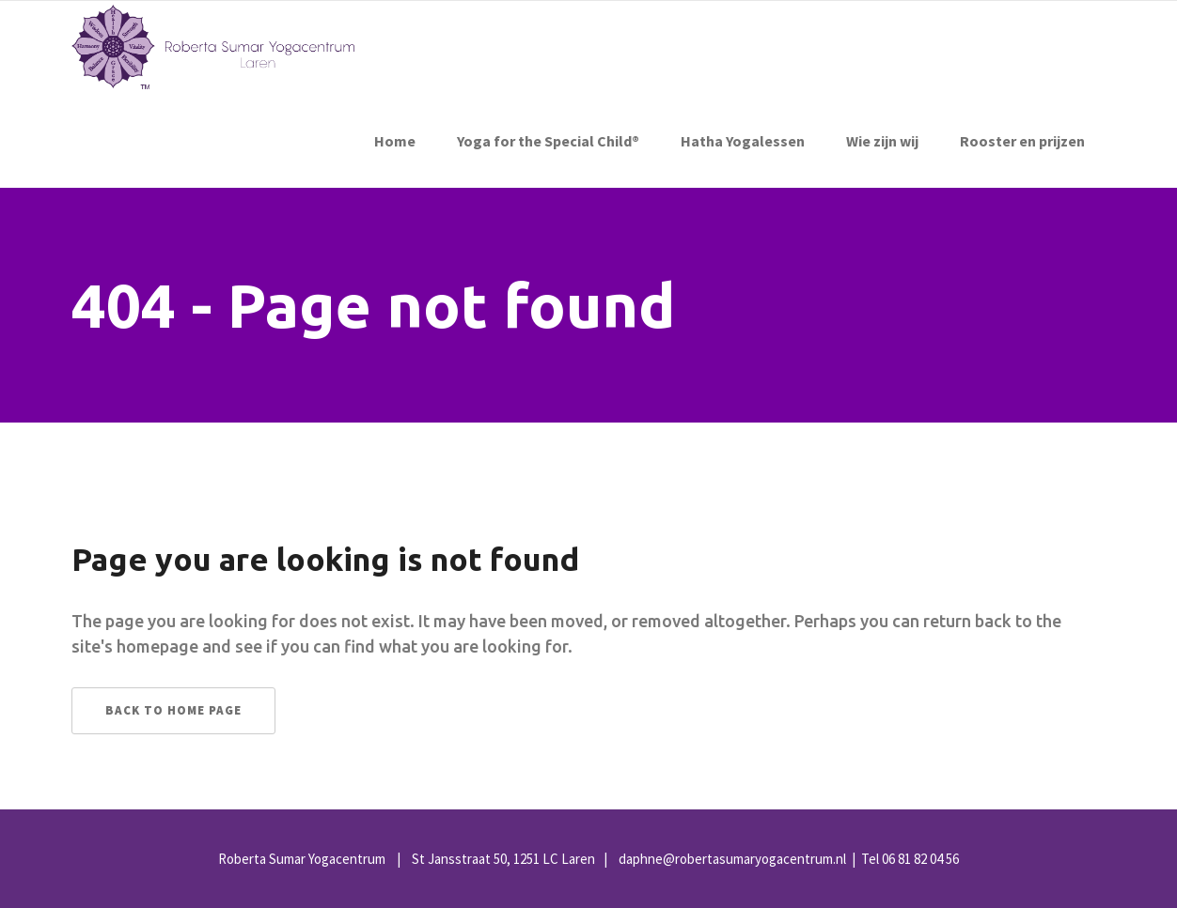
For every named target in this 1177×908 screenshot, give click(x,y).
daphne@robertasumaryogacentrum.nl (732, 859)
